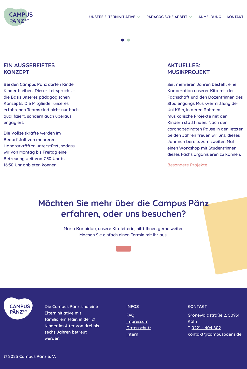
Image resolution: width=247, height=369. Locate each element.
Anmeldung (210, 17)
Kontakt (235, 17)
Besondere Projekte (187, 164)
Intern (132, 334)
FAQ (130, 315)
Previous (10, 38)
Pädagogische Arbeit (166, 17)
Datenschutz (138, 327)
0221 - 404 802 (206, 327)
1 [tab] (122, 40)
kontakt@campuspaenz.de (214, 334)
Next (236, 38)
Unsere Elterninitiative (112, 17)
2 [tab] (128, 40)
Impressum (137, 321)
